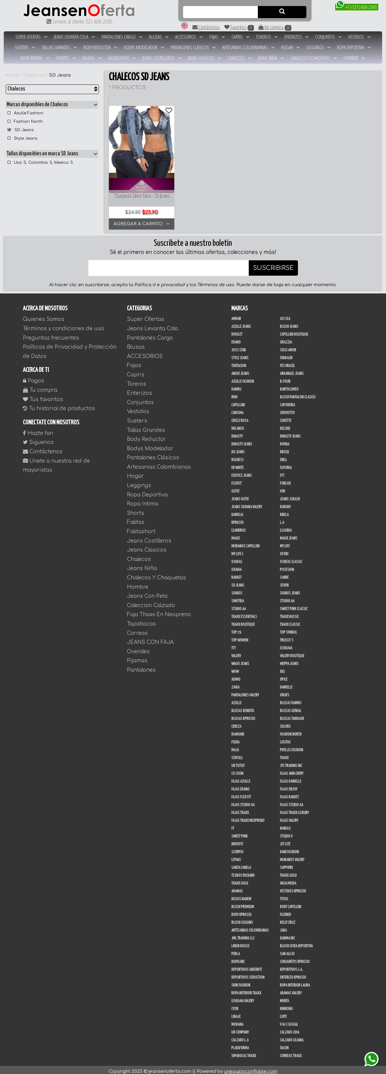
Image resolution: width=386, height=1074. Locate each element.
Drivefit (237, 841)
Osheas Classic (291, 559)
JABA (283, 927)
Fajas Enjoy (288, 786)
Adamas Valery (291, 990)
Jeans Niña (271, 57)
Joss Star (238, 347)
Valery (236, 653)
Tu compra (40, 387)
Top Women (239, 637)
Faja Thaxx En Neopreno (159, 611)
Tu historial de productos (59, 405)
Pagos (33, 378)
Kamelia (237, 512)
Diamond (237, 731)
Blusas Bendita (242, 708)
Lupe (283, 1014)
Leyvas (236, 857)
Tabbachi (286, 355)
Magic (235, 535)
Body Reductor (100, 47)
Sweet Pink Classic (294, 606)
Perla (235, 951)
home (12, 75)
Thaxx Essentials (244, 614)
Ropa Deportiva (354, 47)
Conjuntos (328, 36)
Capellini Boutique (294, 331)
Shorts (66, 57)
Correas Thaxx (291, 1053)
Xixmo (235, 676)
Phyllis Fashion (291, 747)
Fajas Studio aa (291, 802)
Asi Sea (285, 316)
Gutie (235, 488)
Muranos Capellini (245, 543)
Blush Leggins (242, 919)
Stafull (237, 755)
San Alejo (287, 951)
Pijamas (137, 658)
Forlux (285, 480)
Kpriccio (237, 520)
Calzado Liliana (291, 1037)
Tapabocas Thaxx (243, 1053)
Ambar (236, 316)
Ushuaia (286, 645)
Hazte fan (38, 430)
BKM (234, 394)
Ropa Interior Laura (295, 982)
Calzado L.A (239, 1037)
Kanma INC (287, 935)
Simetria (237, 598)
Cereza (236, 723)
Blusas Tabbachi (292, 716)
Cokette (285, 418)
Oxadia (236, 567)
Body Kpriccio (241, 912)
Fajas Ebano (240, 786)
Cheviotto (287, 410)
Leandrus (238, 527)
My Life (285, 543)
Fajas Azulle (240, 778)
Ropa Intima (35, 57)
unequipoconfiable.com (250, 1068)
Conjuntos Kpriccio (295, 959)
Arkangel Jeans (292, 371)
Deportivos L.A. (291, 967)
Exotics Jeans (241, 472)
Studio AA (238, 606)
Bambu (236, 386)
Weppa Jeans (289, 661)
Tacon (284, 1045)
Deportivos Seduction (247, 974)
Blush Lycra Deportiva (296, 943)
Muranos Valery (292, 857)
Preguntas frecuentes (51, 334)
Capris (240, 36)
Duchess (237, 457)
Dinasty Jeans (290, 433)
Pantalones (141, 667)
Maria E (285, 825)
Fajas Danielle (290, 778)
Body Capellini (290, 904)
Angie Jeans (240, 371)
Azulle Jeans (241, 324)
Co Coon (237, 770)
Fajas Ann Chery (291, 770)
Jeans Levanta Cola (74, 36)
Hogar (290, 47)
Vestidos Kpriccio (293, 888)
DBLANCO (237, 425)
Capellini (238, 402)
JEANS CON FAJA (150, 639)
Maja (235, 747)
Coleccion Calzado (151, 602)
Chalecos (240, 57)
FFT (282, 472)
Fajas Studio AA (243, 802)
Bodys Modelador (144, 47)
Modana (237, 1021)
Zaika (235, 684)
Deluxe (285, 425)
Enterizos (296, 36)
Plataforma (240, 1045)
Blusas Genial (290, 708)
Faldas (91, 57)
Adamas (237, 888)
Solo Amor (288, 347)
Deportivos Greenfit (246, 967)
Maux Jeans (288, 535)
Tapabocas (141, 621)
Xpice (283, 676)
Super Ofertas (31, 36)
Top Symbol (288, 629)
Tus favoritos (43, 396)
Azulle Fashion (25, 113)
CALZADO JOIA (289, 1029)
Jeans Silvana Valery (246, 504)
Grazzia (286, 339)
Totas (284, 896)
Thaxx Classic (290, 621)
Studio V (286, 833)
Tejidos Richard (243, 872)
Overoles (138, 648)
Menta (284, 998)
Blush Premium (242, 904)
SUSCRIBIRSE (273, 264)
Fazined (285, 912)
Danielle (286, 684)
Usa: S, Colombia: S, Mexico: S (40, 162)
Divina (284, 441)
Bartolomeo (289, 386)
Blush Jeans (289, 324)
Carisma (237, 410)
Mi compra (274, 27)
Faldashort (122, 57)
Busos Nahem (241, 896)
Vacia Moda (288, 880)
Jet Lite (285, 841)
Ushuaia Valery (242, 998)
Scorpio (237, 849)
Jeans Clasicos (204, 57)
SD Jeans (60, 75)
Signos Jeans (290, 590)
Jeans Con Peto (147, 593)
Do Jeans (238, 449)
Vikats (284, 692)
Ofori (284, 551)
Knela (284, 512)
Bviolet (236, 331)
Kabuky (285, 504)
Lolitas (285, 739)
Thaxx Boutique (243, 621)
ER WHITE (237, 465)
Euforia (286, 465)
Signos (236, 590)
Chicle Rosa (239, 418)
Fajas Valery (289, 818)
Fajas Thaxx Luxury (294, 810)
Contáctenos (206, 27)
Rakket (236, 574)
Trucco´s (286, 637)
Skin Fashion (240, 982)
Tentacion (238, 363)
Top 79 (236, 629)
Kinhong (286, 1006)
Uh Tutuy (238, 763)
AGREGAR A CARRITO (140, 220)
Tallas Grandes (59, 47)
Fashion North (25, 121)
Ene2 (283, 457)
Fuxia (235, 739)
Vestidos (359, 36)
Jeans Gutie (240, 496)
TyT (233, 645)
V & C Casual (289, 1021)
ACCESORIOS (189, 36)
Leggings (318, 47)
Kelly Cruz (287, 919)
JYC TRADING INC (291, 763)
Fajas (217, 36)
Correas (137, 630)
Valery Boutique (292, 653)
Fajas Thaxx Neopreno (247, 818)
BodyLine (238, 959)
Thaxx (284, 755)
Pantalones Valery (245, 692)
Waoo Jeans (240, 661)
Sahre (284, 574)
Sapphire (286, 865)
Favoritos (239, 27)
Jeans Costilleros (161, 57)
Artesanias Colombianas (248, 47)
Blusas (159, 36)
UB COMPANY (240, 1029)
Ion (282, 488)
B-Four (285, 378)
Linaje (236, 1014)
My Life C (237, 551)
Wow (235, 669)
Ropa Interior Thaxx (246, 990)
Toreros (267, 36)
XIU (282, 669)
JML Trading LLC (243, 935)
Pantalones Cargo (122, 36)
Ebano (236, 339)
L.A (282, 520)
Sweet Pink (239, 833)
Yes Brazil (287, 363)
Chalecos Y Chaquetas (313, 57)
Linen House (240, 943)
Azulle (236, 700)
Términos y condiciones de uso (63, 325)
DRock (284, 449)
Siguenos (38, 439)
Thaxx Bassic (289, 614)
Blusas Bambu (290, 700)
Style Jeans (22, 138)
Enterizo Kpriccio (293, 974)
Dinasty (237, 433)
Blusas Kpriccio (243, 716)
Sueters (25, 47)
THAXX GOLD (288, 872)
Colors (285, 723)
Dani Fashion (289, 849)
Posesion (287, 567)
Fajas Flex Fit (241, 794)
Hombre (354, 57)
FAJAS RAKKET (289, 794)
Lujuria (286, 527)
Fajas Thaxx (240, 810)
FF (232, 825)
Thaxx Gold (239, 880)
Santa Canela (241, 865)
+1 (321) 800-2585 (356, 7)
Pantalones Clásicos (193, 47)
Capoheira (287, 402)
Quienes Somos (43, 316)
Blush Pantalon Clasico (297, 394)
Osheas (236, 559)
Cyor (234, 1006)
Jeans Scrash (290, 496)
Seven (284, 582)
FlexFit (236, 480)
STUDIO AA (287, 598)
